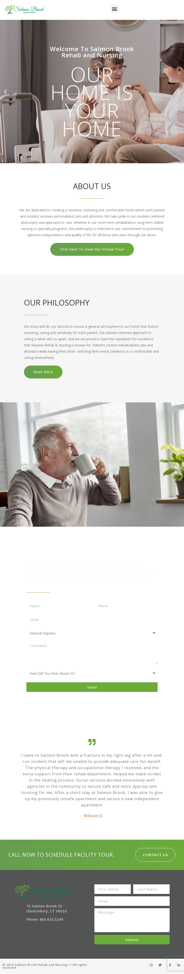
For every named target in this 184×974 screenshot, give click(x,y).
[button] (114, 9)
